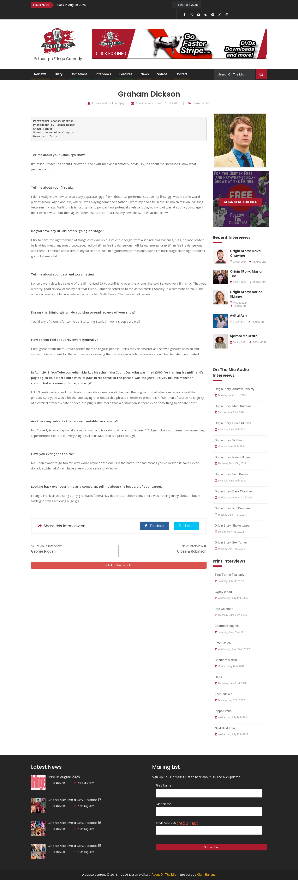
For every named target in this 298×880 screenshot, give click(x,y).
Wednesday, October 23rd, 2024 (234, 497)
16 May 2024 (238, 302)
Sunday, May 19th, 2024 (229, 531)
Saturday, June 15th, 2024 (230, 429)
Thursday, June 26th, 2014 (231, 615)
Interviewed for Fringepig (106, 103)
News (145, 74)
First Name (163, 785)
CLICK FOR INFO (111, 53)
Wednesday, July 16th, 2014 (232, 717)
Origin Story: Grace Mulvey (233, 423)
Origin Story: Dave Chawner (233, 491)
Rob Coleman (224, 609)
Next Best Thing (226, 728)
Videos (162, 74)
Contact (181, 74)
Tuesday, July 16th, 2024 (230, 548)
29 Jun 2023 (238, 342)
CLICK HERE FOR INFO (240, 202)
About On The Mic (163, 874)
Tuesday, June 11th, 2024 (230, 395)
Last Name (163, 804)
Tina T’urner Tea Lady (229, 575)
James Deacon (66, 124)
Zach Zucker (223, 694)
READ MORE (257, 261)
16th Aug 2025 (84, 829)
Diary (58, 74)
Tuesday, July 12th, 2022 (230, 700)
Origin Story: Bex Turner (231, 542)
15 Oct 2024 (238, 282)
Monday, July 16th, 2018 (230, 666)
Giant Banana (206, 874)
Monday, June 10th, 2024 (230, 446)
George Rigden (43, 551)
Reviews (40, 74)
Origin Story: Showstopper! (233, 525)
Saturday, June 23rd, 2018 (230, 632)
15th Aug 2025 (84, 852)
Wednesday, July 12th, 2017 (232, 734)
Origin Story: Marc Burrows (233, 406)
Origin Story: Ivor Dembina (233, 508)
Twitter (186, 525)
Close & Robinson (192, 551)
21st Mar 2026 (84, 783)
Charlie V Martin (226, 660)
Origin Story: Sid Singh (230, 440)
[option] (111, 5)
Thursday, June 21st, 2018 (231, 683)
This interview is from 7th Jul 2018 (155, 103)
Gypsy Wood (223, 592)
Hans (218, 677)
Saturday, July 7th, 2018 (229, 581)
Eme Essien (223, 643)
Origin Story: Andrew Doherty (235, 389)
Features (125, 74)
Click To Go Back (118, 565)
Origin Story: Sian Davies (231, 474)
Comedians (79, 74)
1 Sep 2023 (237, 322)
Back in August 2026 (71, 5)
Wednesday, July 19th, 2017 (232, 598)
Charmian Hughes (227, 626)
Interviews (103, 74)
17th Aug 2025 (84, 806)
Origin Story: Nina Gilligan (232, 457)
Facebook (154, 526)
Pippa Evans (223, 711)
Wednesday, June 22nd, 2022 (232, 649)
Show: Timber (198, 103)
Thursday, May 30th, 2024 (230, 463)
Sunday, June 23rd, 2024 (230, 412)
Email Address (177, 822)
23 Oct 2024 (238, 261)
